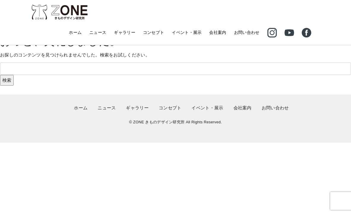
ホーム (75, 32)
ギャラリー (124, 32)
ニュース (97, 32)
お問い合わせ (247, 32)
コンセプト (153, 32)
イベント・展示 (186, 32)
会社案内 (217, 32)
